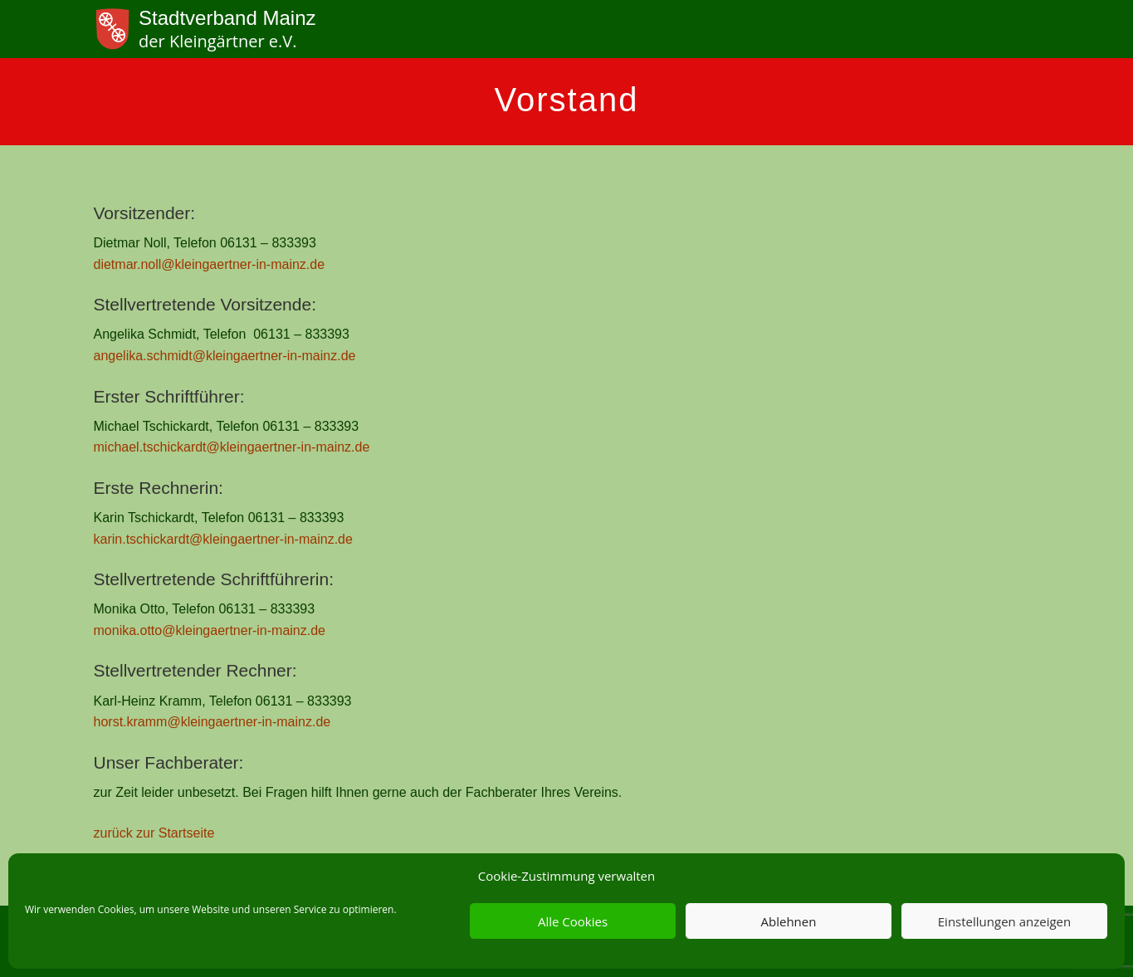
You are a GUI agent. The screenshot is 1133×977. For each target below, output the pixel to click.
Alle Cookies (573, 921)
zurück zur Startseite (154, 833)
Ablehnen (789, 921)
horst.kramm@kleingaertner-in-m (191, 722)
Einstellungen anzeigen (1004, 921)
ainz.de (309, 722)
